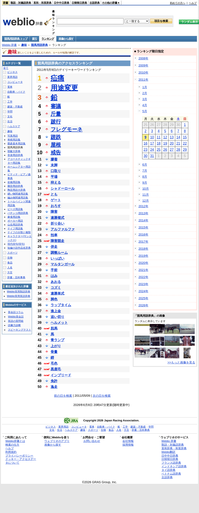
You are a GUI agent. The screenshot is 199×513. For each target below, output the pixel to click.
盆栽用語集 (14, 182)
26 (165, 149)
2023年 (143, 284)
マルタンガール (63, 264)
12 (165, 137)
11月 (145, 194)
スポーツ (12, 252)
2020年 (143, 263)
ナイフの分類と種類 (19, 232)
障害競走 (57, 241)
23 (146, 149)
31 (152, 156)
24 (152, 149)
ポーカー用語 (15, 220)
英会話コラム (15, 312)
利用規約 (11, 452)
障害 (54, 211)
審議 (56, 106)
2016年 (143, 234)
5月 (144, 111)
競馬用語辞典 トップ (15, 38)
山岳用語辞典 (15, 224)
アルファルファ (63, 229)
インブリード (61, 375)
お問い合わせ (91, 441)
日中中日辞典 (61, 3)
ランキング (47, 38)
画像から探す (66, 38)
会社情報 (128, 441)
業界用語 (12, 77)
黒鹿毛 (56, 369)
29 (185, 149)
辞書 (5, 3)
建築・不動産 (15, 106)
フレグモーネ (67, 129)
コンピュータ (15, 81)
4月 (144, 105)
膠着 (54, 159)
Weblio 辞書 (9, 45)
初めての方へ (177, 3)
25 (159, 149)
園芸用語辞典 (15, 186)
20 (172, 143)
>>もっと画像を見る (181, 362)
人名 (9, 267)
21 (178, 143)
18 (159, 143)
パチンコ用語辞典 (18, 213)
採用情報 (128, 444)
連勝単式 (57, 293)
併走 (54, 246)
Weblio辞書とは (15, 441)
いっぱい (57, 258)
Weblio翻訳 (168, 452)
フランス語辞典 (171, 462)
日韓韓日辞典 (79, 3)
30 (146, 156)
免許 (54, 381)
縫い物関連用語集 (18, 193)
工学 (9, 101)
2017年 (143, 241)
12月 (145, 200)
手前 (54, 270)
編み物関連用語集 (18, 197)
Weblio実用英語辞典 (18, 296)
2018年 (143, 248)
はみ (54, 276)
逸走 (54, 387)
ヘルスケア (13, 126)
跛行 (56, 121)
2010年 (143, 72)
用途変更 (64, 88)
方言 (9, 272)
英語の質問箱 (15, 320)
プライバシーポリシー (19, 455)
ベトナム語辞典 (171, 473)
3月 (144, 99)
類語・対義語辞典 (21, 3)
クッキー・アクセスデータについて (20, 460)
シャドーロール (63, 188)
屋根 (56, 145)
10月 (145, 188)
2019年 (143, 255)
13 (172, 137)
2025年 (143, 298)
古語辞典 (94, 3)
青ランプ (57, 340)
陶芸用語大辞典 (17, 189)
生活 (9, 121)
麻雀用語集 (14, 216)
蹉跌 (56, 137)
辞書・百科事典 (16, 277)
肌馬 (54, 328)
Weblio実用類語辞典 (18, 291)
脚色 (54, 299)
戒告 (56, 152)
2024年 (143, 291)
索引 (34, 38)
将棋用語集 (14, 139)
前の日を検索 (63, 395)
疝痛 (57, 78)
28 (178, 149)
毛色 (54, 363)
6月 (144, 164)
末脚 (54, 165)
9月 (144, 182)
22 (185, 143)
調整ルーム (59, 252)
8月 (144, 176)
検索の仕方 (12, 444)
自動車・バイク (16, 91)
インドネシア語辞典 (174, 466)
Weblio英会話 (15, 316)
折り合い (57, 223)
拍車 (54, 235)
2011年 (143, 79)
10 (152, 137)
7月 (144, 170)
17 (152, 143)
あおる (56, 282)
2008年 (143, 58)
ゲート (56, 200)
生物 (9, 257)
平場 (54, 177)
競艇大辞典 (14, 151)
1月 (144, 87)
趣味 (24, 45)
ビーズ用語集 (15, 209)
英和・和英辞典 (42, 3)
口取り (56, 171)
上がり (56, 346)
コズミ (56, 287)
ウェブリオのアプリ (56, 441)
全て (5, 68)
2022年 (143, 277)
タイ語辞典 (168, 470)
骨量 (54, 352)
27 (172, 149)
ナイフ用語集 (15, 228)
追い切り (57, 317)
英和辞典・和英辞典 (174, 448)
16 (146, 143)
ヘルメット (59, 322)
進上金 (56, 311)
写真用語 (13, 135)
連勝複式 (57, 217)
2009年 (143, 65)
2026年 (143, 305)
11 (159, 137)
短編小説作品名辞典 (19, 247)
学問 (9, 111)
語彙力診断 (14, 325)
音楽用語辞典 (15, 155)
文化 (9, 116)
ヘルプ (193, 3)
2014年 (143, 220)
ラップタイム (61, 305)
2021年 (143, 270)
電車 (9, 86)
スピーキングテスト (19, 329)
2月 (144, 93)
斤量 (56, 114)
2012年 (143, 206)
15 (185, 137)
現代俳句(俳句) (16, 243)
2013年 (143, 213)
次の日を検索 (102, 395)
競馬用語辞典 (39, 45)
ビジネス (12, 72)
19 (165, 143)
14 (178, 137)
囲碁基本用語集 (17, 143)
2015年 (143, 227)
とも (54, 194)
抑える (56, 182)
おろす (56, 206)
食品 (9, 262)
